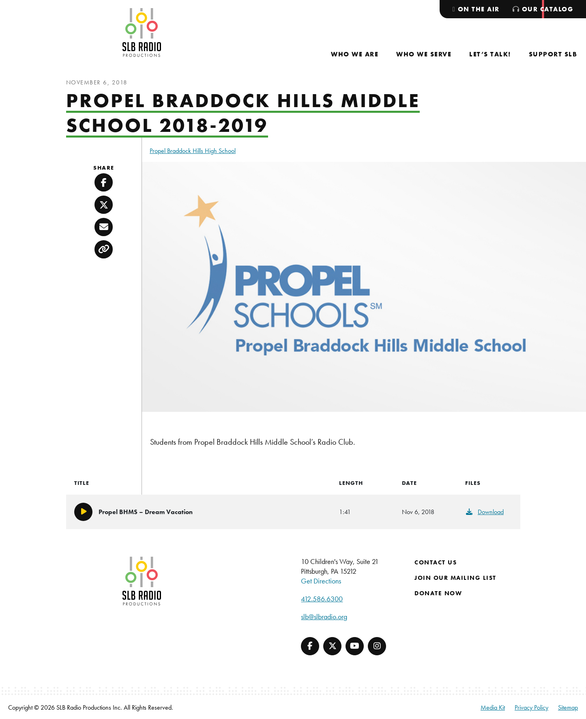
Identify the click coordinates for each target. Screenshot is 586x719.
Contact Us (435, 562)
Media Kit (493, 707)
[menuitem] (354, 54)
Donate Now (438, 593)
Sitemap (568, 707)
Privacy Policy (531, 707)
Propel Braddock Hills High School (193, 150)
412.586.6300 (322, 598)
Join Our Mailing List (455, 578)
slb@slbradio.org (324, 616)
